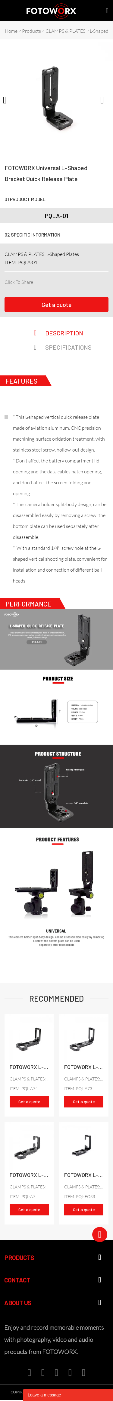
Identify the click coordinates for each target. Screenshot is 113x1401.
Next (105, 99)
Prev (8, 99)
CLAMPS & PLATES (65, 31)
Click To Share (19, 282)
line (78, 281)
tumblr (99, 281)
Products (31, 31)
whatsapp (88, 281)
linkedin (48, 281)
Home (11, 31)
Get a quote (57, 304)
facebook (37, 281)
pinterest (68, 281)
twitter (58, 281)
